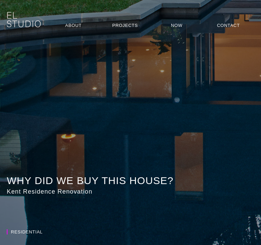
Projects (125, 25)
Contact (228, 25)
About (73, 25)
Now (176, 25)
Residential (25, 231)
